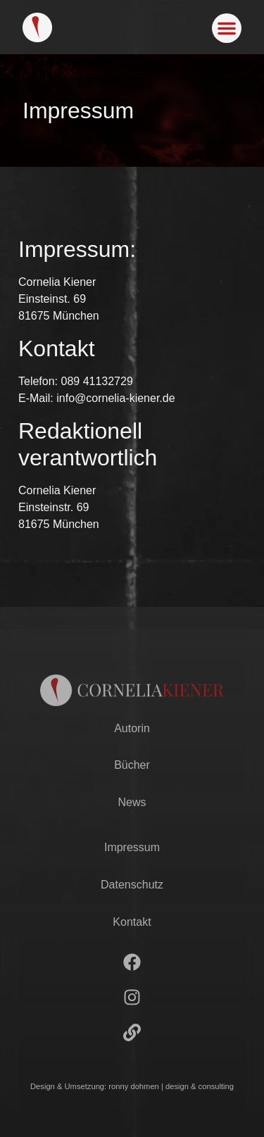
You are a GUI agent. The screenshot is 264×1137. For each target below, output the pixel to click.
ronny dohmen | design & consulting (171, 1086)
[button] (226, 28)
